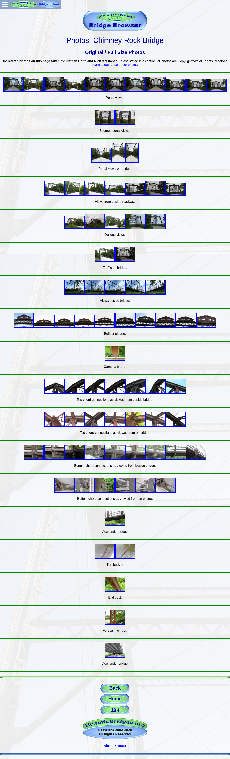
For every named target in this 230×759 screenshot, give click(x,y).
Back (115, 688)
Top (115, 709)
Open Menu (5, 4)
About (108, 745)
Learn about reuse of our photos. (115, 64)
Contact (120, 745)
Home (115, 698)
